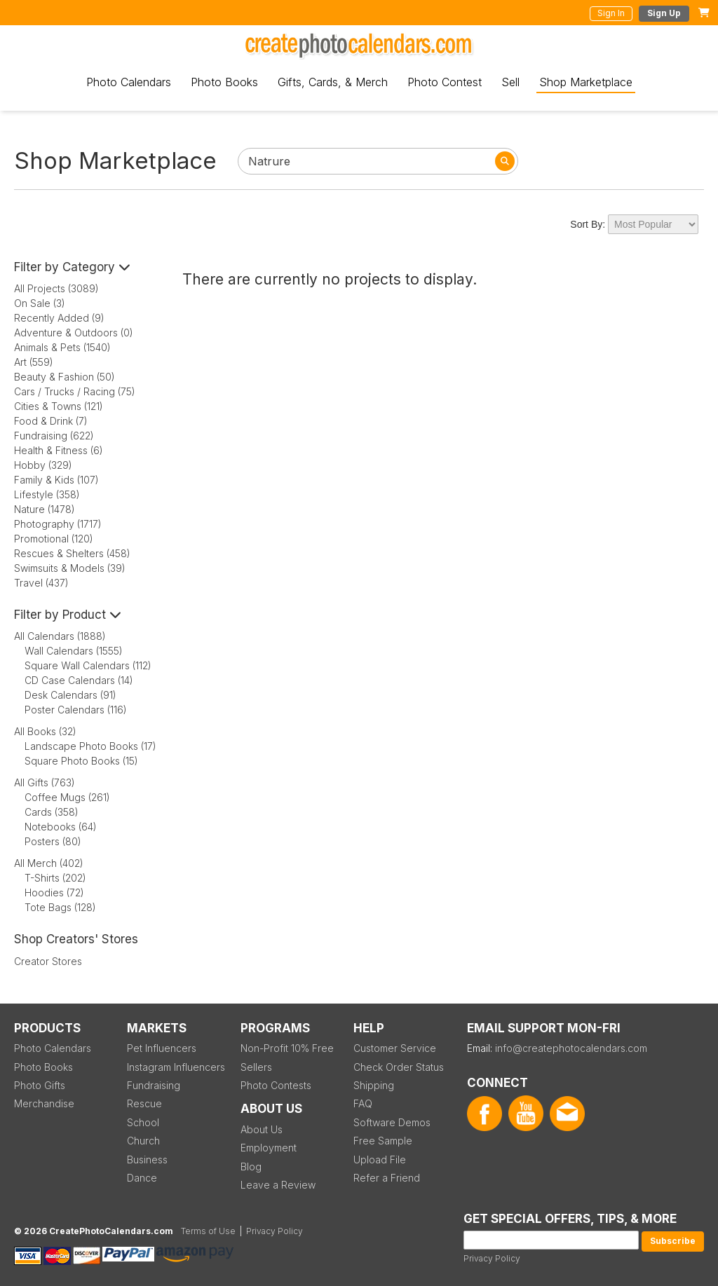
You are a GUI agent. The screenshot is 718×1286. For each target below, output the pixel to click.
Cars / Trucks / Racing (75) (74, 391)
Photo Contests (276, 1085)
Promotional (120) (53, 539)
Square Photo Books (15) (81, 761)
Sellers (256, 1067)
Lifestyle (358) (47, 494)
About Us (262, 1129)
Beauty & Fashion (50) (64, 377)
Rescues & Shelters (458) (72, 553)
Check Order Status (398, 1067)
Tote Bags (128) (60, 907)
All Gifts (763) (44, 782)
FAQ (362, 1103)
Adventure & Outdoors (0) (73, 332)
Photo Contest (444, 82)
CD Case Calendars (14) (79, 680)
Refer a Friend (386, 1178)
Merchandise (44, 1103)
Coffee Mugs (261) (67, 797)
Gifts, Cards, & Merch (333, 82)
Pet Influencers (161, 1048)
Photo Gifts (39, 1085)
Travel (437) (41, 583)
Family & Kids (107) (56, 480)
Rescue (144, 1103)
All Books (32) (45, 731)
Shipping (373, 1085)
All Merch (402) (48, 863)
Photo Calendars (128, 82)
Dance (142, 1178)
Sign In (611, 13)
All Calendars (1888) (60, 636)
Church (143, 1141)
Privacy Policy (491, 1258)
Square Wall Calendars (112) (88, 665)
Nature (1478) (44, 509)
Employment (269, 1148)
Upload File (379, 1159)
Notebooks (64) (61, 827)
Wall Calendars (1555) (74, 651)
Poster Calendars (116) (76, 710)
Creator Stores (48, 961)
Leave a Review (278, 1185)
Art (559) (33, 362)
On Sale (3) (39, 303)
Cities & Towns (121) (58, 406)
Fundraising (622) (54, 436)
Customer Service (394, 1048)
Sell (510, 82)
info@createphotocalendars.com (571, 1048)
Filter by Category (72, 267)
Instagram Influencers (176, 1067)
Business (147, 1159)
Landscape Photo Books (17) (90, 746)
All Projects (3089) (56, 288)
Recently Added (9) (59, 318)
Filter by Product (67, 615)
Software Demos (392, 1122)
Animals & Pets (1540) (62, 347)
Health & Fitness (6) (58, 450)
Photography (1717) (58, 524)
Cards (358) (52, 812)
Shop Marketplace (585, 82)
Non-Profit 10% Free (287, 1048)
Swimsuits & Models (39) (70, 568)
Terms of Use (208, 1231)
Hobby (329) (43, 465)
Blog (251, 1166)
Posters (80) (53, 841)
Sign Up (664, 13)
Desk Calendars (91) (70, 695)
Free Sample (382, 1141)
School (143, 1122)
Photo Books (224, 82)
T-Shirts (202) (55, 878)
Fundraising (153, 1085)
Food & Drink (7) (51, 421)
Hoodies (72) (54, 892)
